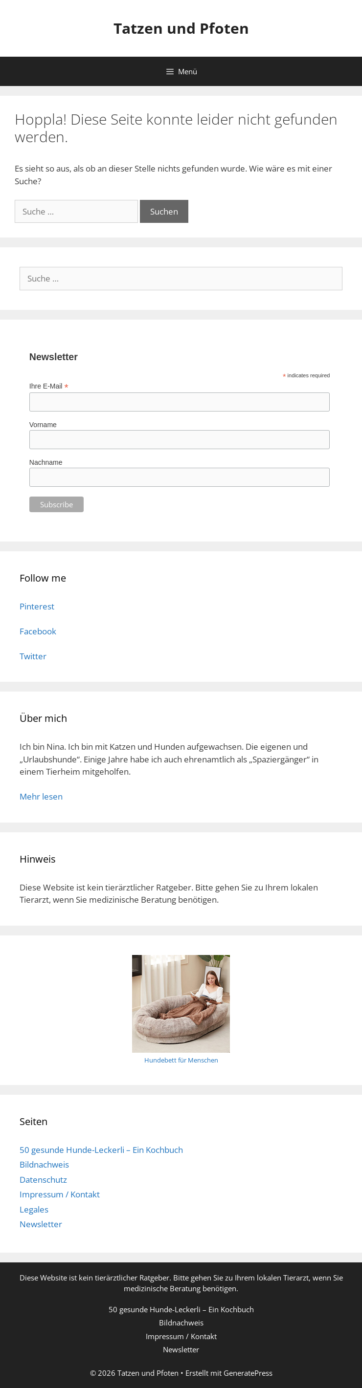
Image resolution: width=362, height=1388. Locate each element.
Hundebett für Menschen (181, 1060)
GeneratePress (248, 1373)
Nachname (46, 462)
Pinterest (37, 606)
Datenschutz (43, 1179)
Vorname (43, 425)
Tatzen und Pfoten (181, 28)
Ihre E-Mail (48, 386)
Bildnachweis (44, 1164)
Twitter (33, 656)
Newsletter (41, 1224)
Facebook (38, 631)
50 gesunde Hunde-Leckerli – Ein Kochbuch (101, 1149)
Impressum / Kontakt (60, 1194)
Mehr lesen (41, 796)
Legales (34, 1209)
